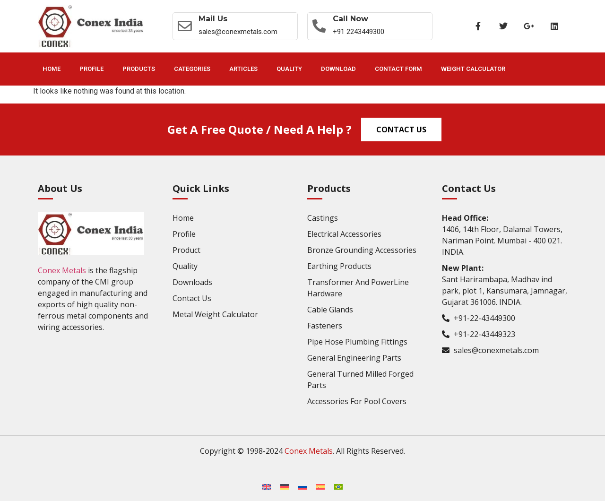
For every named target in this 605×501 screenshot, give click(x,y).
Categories (192, 68)
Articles (243, 68)
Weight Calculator (473, 68)
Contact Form (398, 68)
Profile (91, 68)
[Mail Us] (185, 26)
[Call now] (320, 26)
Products (138, 68)
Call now (352, 18)
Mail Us (214, 18)
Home (51, 68)
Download (338, 68)
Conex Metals (62, 270)
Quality (289, 68)
